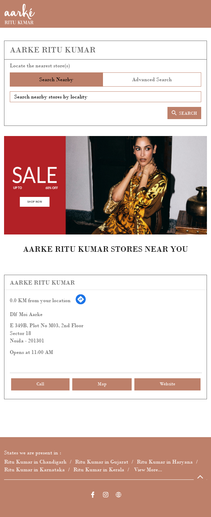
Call (40, 384)
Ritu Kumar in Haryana (165, 462)
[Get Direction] (80, 303)
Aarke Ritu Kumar (42, 282)
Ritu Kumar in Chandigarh (35, 462)
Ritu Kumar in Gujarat (101, 462)
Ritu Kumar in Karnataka (34, 469)
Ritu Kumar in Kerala (98, 469)
